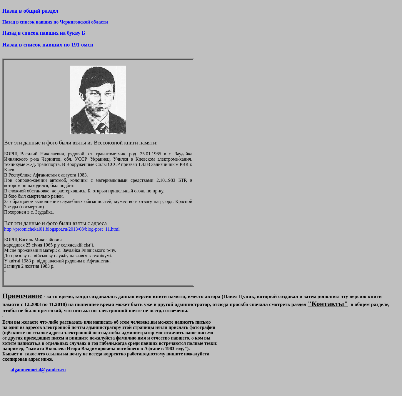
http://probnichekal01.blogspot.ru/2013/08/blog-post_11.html (62, 229)
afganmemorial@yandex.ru (38, 369)
